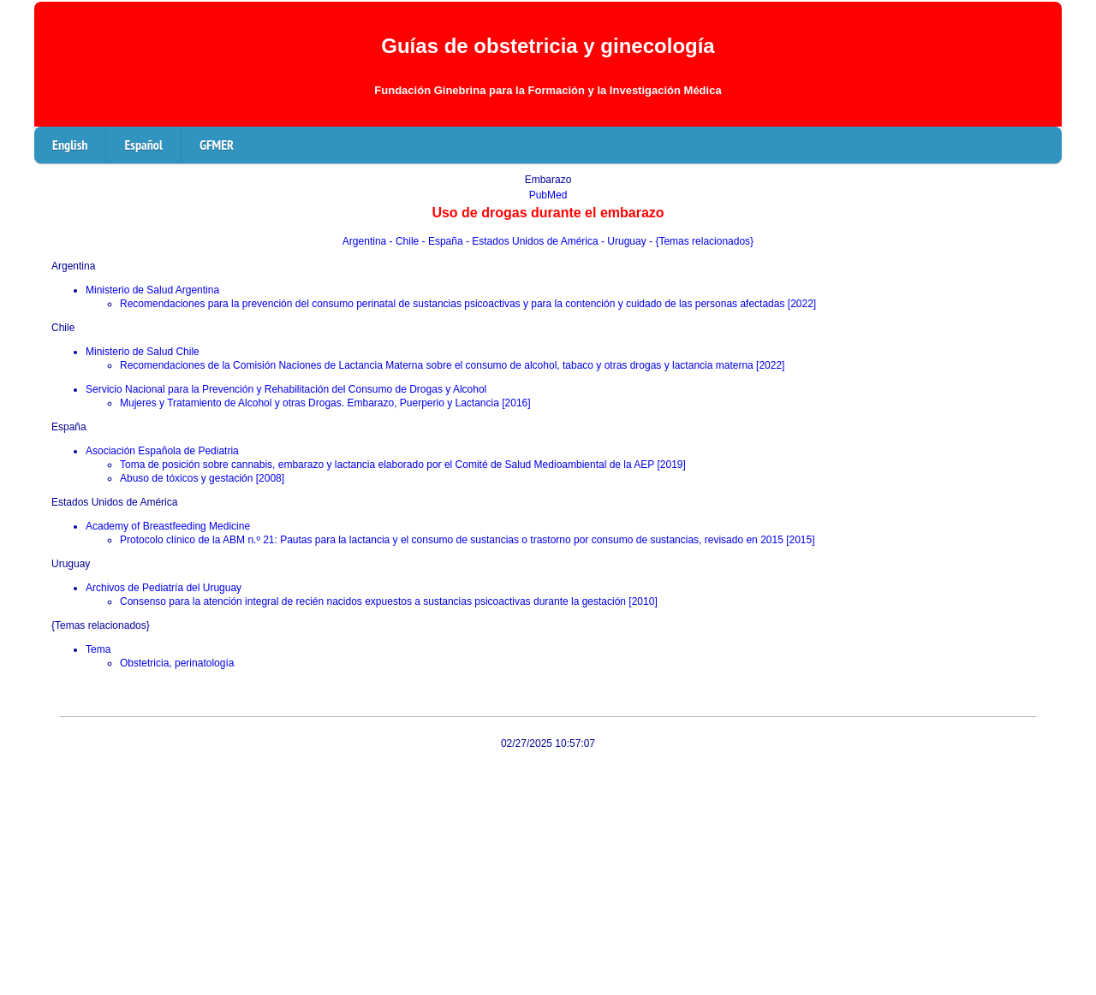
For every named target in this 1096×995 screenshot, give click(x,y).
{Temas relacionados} (100, 625)
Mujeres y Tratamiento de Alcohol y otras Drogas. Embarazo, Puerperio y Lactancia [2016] (325, 403)
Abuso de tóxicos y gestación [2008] (202, 478)
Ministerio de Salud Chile (143, 352)
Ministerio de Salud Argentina (152, 290)
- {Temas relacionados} (701, 241)
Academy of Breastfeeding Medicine (168, 526)
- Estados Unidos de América (533, 241)
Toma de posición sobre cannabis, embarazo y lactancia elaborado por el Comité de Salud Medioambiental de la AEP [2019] (403, 465)
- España (444, 241)
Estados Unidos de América (114, 502)
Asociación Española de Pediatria (162, 451)
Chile (62, 328)
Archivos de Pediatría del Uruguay (163, 588)
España (68, 427)
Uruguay (70, 564)
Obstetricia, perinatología (177, 663)
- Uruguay (625, 241)
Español (143, 144)
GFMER (217, 144)
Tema (98, 649)
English (69, 144)
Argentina (366, 241)
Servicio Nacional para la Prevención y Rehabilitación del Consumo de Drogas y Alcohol (286, 389)
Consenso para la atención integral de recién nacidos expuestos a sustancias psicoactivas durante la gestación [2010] (389, 601)
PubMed (548, 195)
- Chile (406, 241)
